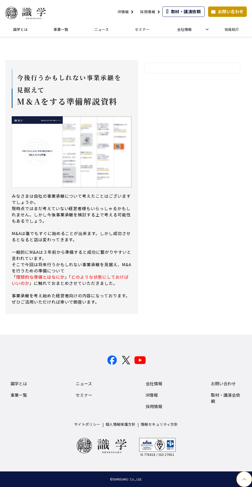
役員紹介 (231, 29)
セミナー (142, 29)
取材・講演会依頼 (225, 398)
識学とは (20, 29)
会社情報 (184, 29)
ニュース (101, 29)
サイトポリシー (87, 424)
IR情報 (123, 11)
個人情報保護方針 (120, 424)
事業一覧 (61, 29)
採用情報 (147, 11)
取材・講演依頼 (186, 11)
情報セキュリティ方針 (159, 424)
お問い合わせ (231, 11)
